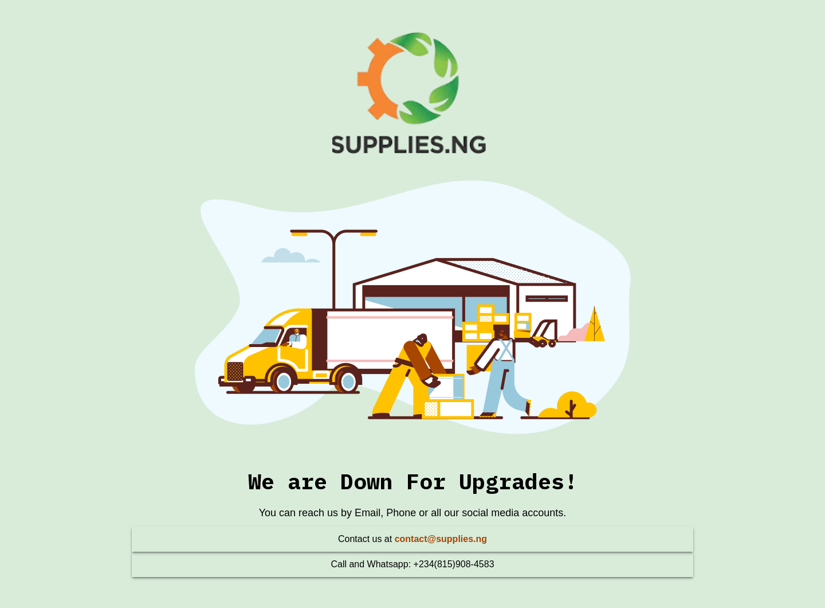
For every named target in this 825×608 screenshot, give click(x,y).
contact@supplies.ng (441, 539)
